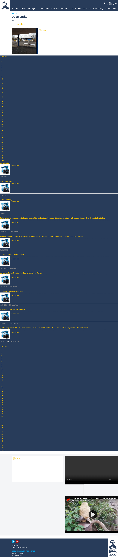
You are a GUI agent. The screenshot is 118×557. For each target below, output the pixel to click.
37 (2, 140)
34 (2, 133)
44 (2, 156)
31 (2, 126)
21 (2, 104)
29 (2, 122)
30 (2, 124)
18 (2, 97)
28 (2, 120)
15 (2, 90)
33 (2, 131)
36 (2, 138)
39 (2, 144)
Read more (15, 165)
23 (2, 108)
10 (2, 79)
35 (2, 135)
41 (2, 149)
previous (4, 56)
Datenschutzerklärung (19, 547)
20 (2, 102)
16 (2, 93)
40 (2, 147)
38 (2, 142)
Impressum (15, 545)
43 (2, 153)
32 (2, 129)
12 (2, 84)
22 (2, 106)
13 (2, 86)
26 (2, 115)
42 (2, 151)
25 (2, 113)
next (3, 160)
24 (2, 111)
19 (2, 99)
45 (2, 158)
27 (2, 117)
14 (2, 88)
